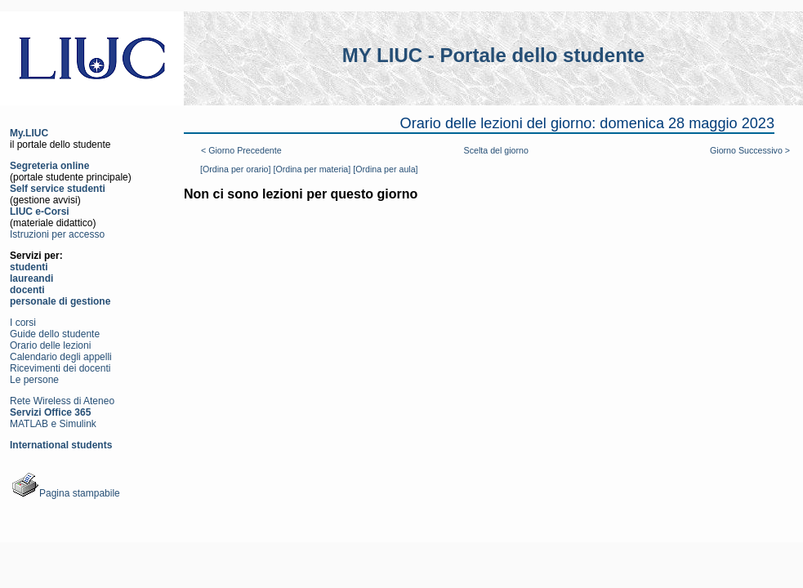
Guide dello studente (55, 334)
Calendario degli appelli (61, 357)
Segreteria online (49, 166)
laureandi (31, 278)
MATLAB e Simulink (53, 424)
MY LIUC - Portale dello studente (493, 55)
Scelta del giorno (496, 150)
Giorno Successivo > (750, 150)
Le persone (34, 379)
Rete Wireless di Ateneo (62, 401)
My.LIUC (29, 133)
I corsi (23, 322)
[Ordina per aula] (385, 169)
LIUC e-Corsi (39, 211)
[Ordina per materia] (311, 169)
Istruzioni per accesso (57, 234)
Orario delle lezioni (50, 345)
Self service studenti (57, 188)
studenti (29, 267)
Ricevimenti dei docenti (60, 368)
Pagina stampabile (65, 493)
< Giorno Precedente (241, 150)
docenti (27, 290)
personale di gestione (60, 301)
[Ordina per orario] (235, 169)
